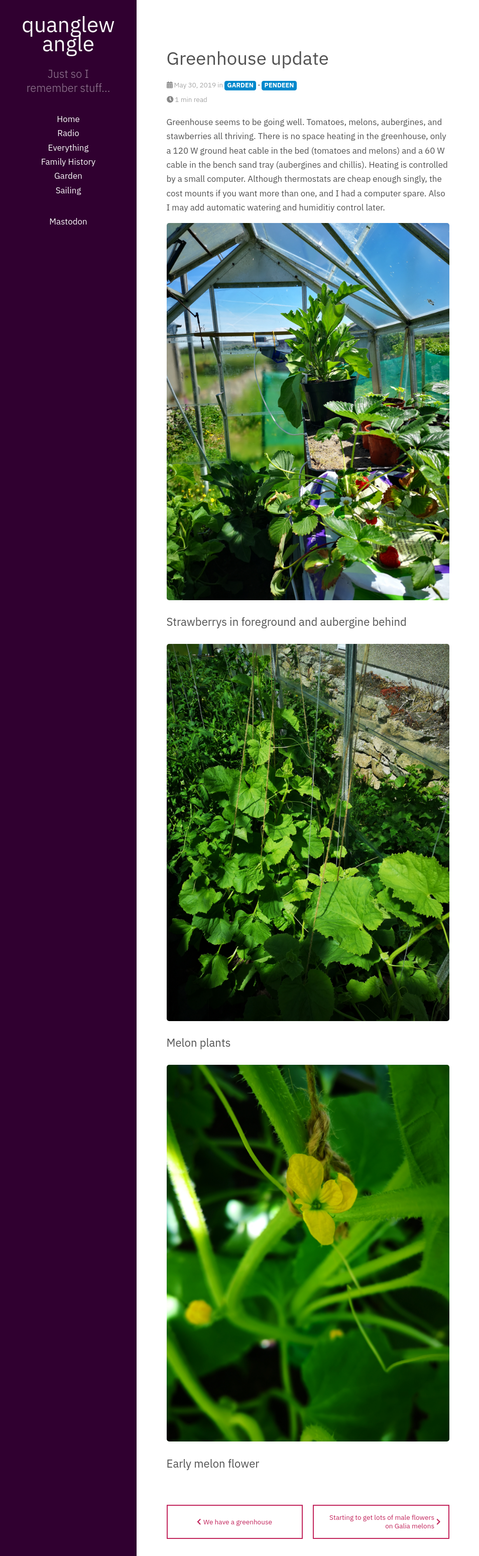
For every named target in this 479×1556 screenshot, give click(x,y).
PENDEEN (279, 85)
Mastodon (68, 221)
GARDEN (240, 85)
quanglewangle (68, 33)
